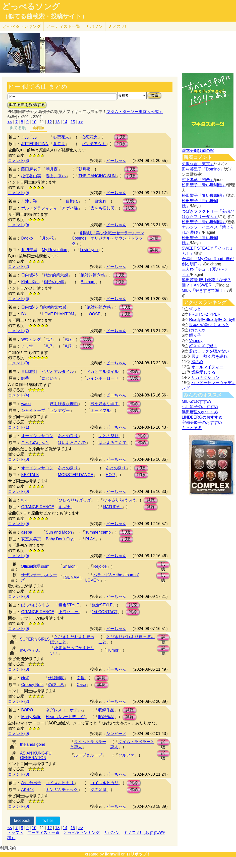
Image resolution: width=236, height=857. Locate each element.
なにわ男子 (31, 783)
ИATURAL (112, 507)
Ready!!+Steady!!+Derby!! (212, 319)
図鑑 (81, 678)
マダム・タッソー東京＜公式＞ (134, 111)
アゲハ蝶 (70, 208)
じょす (27, 346)
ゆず (25, 678)
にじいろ (50, 378)
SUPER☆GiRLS (34, 639)
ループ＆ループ (88, 755)
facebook (22, 820)
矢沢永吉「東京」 (198, 164)
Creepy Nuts (32, 684)
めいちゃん (30, 650)
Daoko (27, 238)
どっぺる (22, 26)
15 (73, 122)
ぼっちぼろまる (35, 605)
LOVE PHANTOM (58, 314)
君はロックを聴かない (209, 351)
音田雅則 (29, 371)
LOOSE (93, 314)
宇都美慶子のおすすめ (202, 422)
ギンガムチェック (62, 789)
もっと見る (192, 428)
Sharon (69, 566)
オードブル (100, 410)
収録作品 (106, 710)
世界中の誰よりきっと (209, 325)
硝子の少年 (54, 282)
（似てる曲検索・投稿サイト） (45, 16)
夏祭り (59, 144)
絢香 (25, 378)
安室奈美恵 (31, 539)
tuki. (24, 500)
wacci (26, 404)
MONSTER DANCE (75, 475)
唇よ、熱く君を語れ (209, 356)
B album (88, 282)
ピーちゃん (116, 160)
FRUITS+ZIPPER (204, 314)
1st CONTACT (104, 612)
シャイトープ (33, 410)
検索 (154, 95)
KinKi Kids (30, 282)
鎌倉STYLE (68, 605)
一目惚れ (70, 201)
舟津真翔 (29, 201)
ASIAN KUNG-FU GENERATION (35, 755)
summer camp (97, 532)
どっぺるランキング (82, 832)
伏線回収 (56, 678)
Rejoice (99, 566)
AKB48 (27, 789)
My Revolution (54, 250)
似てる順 (18, 128)
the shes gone (32, 744)
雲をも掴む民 (102, 208)
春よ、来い (56, 176)
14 (65, 122)
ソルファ (126, 755)
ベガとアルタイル (58, 371)
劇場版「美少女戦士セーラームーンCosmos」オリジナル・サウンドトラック (108, 238)
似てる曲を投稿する (27, 104)
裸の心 (197, 362)
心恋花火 (61, 137)
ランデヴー (60, 410)
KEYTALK (30, 475)
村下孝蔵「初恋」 (198, 180)
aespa (26, 532)
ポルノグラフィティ (39, 208)
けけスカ (197, 330)
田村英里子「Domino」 (203, 169)
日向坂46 (29, 275)
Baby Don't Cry (59, 539)
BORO (27, 710)
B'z (24, 314)
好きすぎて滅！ (203, 346)
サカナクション (205, 377)
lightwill (112, 854)
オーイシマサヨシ (37, 436)
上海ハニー (68, 612)
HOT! (110, 475)
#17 (49, 339)
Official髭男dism (35, 566)
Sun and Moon (59, 532)
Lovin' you (89, 250)
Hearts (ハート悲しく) (65, 717)
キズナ (64, 507)
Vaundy (195, 340)
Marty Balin (31, 717)
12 (49, 122)
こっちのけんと (35, 442)
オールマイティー (207, 367)
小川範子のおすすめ (200, 407)
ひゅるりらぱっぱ (74, 500)
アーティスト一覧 (43, 832)
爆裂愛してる (203, 372)
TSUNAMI (72, 577)
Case (81, 684)
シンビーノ (116, 733)
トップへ (15, 832)
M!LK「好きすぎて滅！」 (204, 290)
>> (80, 122)
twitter (47, 820)
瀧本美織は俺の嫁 (198, 150)
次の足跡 (98, 789)
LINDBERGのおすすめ (202, 417)
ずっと (195, 309)
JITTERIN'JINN (34, 144)
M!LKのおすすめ (196, 401)
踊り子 (195, 335)
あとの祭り (68, 436)
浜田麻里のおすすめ (200, 412)
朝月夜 (52, 169)
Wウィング (31, 339)
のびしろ (56, 684)
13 (57, 122)
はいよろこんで (72, 442)
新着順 (38, 128)
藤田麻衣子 (31, 169)
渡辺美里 (29, 250)
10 (34, 122)
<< (9, 122)
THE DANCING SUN (96, 176)
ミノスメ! (117, 26)
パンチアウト (94, 144)
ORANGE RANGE (37, 507)
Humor (112, 650)
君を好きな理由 (64, 404)
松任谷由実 (31, 176)
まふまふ (29, 137)
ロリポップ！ (139, 854)
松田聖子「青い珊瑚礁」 (204, 185)
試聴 (121, 137)
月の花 (48, 238)
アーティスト (63, 26)
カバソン (94, 26)
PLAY (90, 539)
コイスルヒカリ (60, 783)
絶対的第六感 (56, 275)
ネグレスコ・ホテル (64, 710)
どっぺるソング (31, 6)
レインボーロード (102, 378)
